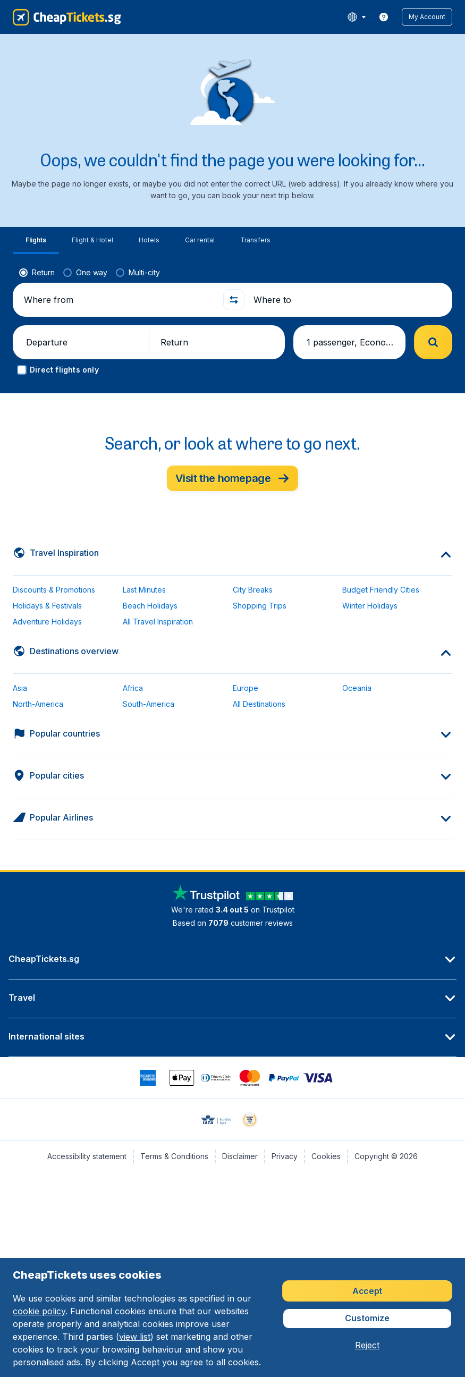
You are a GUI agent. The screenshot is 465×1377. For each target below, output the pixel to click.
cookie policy (39, 1311)
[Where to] (349, 299)
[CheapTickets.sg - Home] (67, 17)
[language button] (356, 17)
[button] (427, 17)
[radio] (37, 272)
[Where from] (119, 299)
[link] (383, 17)
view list (134, 1336)
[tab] (36, 240)
